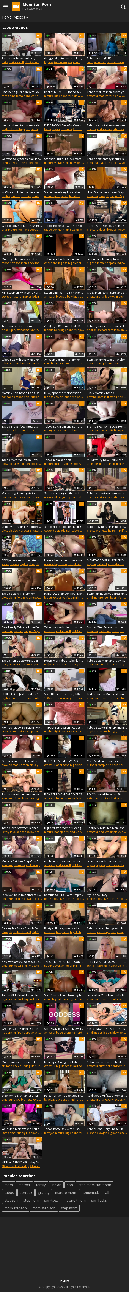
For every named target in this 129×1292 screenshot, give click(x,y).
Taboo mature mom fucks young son (107, 92)
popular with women (37, 1032)
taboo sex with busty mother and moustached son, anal (22, 359)
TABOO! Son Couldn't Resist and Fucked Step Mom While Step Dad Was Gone (64, 727)
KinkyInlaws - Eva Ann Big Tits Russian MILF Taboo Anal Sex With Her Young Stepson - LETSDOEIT (107, 1029)
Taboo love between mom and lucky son (22, 828)
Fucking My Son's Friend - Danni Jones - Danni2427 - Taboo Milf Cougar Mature (22, 928)
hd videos (41, 96)
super (35, 664)
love (13, 832)
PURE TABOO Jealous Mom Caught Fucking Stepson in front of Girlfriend (22, 694)
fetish (70, 597)
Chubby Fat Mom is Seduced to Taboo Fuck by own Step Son (22, 527)
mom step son (43, 1208)
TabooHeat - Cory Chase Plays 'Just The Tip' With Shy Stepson (107, 1129)
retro (90, 62)
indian (56, 1184)
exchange (103, 932)
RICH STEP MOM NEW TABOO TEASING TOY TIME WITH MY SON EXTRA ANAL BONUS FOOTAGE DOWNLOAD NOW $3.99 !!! (64, 761)
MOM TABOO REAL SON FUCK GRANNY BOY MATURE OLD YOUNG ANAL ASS (107, 560)
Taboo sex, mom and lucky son (107, 660)
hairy (5, 62)
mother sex (33, 363)
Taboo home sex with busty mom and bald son (64, 1129)
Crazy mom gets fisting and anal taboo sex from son (107, 293)
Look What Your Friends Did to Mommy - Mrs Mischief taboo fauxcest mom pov (107, 995)
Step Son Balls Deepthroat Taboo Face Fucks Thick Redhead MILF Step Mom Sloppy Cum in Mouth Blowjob (22, 895)
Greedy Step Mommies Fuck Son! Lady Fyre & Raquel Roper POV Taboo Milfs (22, 1029)
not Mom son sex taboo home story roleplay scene (64, 861)
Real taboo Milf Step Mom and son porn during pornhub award (107, 1096)
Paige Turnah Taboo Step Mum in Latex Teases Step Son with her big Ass (64, 1096)
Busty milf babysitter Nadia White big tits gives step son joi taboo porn (64, 928)
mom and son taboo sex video (21, 125)
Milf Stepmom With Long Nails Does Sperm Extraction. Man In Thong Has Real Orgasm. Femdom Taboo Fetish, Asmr (22, 293)
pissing (124, 397)
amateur (92, 96)
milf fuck (18, 999)
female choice (25, 96)
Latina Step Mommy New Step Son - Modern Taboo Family (107, 259)
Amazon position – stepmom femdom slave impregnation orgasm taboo (64, 359)
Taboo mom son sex (57, 460)
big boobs (60, 96)
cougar (40, 464)
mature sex (104, 129)
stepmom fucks (38, 163)
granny (75, 497)
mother (20, 363)
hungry (112, 731)
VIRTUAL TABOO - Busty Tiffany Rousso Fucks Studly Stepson (64, 694)
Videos (21, 17)
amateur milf (69, 966)
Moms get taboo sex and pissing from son (22, 259)
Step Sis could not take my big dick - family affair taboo (64, 995)
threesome (113, 230)
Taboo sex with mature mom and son (22, 794)
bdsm (64, 196)
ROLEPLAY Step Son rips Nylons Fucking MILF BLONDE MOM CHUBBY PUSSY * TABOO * (64, 594)
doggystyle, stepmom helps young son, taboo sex (64, 58)
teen (57, 196)
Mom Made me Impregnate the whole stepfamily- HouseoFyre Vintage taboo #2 (107, 761)
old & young (32, 62)
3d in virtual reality (84, 698)
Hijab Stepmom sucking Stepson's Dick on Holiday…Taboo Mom (107, 192)
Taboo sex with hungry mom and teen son (107, 727)
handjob (30, 464)
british (91, 899)
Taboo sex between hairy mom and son (22, 58)
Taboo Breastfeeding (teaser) (21, 426)
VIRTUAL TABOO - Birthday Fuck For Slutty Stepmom (22, 1162)
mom (9, 1184)
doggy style (80, 464)
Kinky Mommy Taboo (100, 393)
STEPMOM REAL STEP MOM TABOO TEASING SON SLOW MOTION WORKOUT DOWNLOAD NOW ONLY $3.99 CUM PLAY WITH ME (64, 1029)
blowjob (104, 196)
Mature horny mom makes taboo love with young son (64, 560)
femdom (74, 196)
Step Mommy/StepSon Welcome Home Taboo (107, 359)
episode (60, 531)
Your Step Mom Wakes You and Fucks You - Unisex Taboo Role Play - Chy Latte (22, 1129)
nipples (27, 296)
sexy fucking (19, 163)
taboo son (22, 397)
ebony (79, 999)
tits (4, 1066)
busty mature (119, 932)
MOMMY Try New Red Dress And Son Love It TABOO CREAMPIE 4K (107, 460)
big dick (73, 263)
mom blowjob (112, 966)
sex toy (6, 296)
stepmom (74, 62)
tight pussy (61, 731)
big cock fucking (34, 999)
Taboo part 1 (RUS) (99, 58)
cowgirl (58, 397)
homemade (91, 1192)
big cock (7, 999)
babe (47, 129)
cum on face (95, 966)
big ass (48, 62)
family (41, 1184)
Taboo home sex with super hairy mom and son (22, 660)
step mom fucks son (95, 1184)
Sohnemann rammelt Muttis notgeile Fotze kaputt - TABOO (107, 1062)
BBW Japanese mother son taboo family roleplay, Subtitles (64, 393)
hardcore (38, 196)
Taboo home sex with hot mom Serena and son (64, 226)
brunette (66, 129)
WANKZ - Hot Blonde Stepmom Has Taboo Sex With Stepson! (22, 192)
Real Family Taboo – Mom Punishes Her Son (22, 627)
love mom (36, 832)
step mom (69, 1208)
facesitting (8, 96)
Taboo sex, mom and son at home (64, 426)
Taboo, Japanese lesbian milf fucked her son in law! (107, 326)
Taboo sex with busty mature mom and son (107, 125)
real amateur (77, 731)
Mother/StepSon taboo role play (107, 627)
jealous (101, 230)
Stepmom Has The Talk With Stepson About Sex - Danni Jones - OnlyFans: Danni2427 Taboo (64, 293)
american (100, 62)
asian (97, 330)
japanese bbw (73, 397)
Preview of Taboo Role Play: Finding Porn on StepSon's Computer (64, 660)
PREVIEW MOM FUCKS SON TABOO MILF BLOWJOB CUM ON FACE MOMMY (107, 962)
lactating (20, 430)
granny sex (9, 731)
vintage (20, 129)
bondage (68, 999)
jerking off (42, 397)
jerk (32, 397)
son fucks (99, 1200)
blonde (15, 196)
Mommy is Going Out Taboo (62, 1062)
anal (5, 230)
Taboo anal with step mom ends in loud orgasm (64, 259)
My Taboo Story (97, 895)
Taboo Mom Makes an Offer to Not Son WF (22, 460)
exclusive (59, 597)
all (107, 1192)
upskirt (98, 464)
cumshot (19, 330)
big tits (56, 129)
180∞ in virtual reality (57, 698)
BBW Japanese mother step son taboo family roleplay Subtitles (22, 560)
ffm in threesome (84, 129)
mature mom (65, 1192)
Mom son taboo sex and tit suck (22, 1062)
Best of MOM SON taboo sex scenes (64, 92)
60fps (48, 664)
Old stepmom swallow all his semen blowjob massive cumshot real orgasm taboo (22, 761)
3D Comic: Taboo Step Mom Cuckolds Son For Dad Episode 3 (64, 527)
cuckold (49, 531)
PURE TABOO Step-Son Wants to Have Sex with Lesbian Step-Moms (64, 125)
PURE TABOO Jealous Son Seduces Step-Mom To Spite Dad (107, 226)
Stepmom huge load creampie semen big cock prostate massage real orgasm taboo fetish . (107, 594)
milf (21, 62)
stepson (11, 1200)
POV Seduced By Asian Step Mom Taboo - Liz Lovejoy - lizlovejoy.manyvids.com (107, 794)
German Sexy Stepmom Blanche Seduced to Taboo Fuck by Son (22, 159)
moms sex (82, 230)
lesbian (119, 330)
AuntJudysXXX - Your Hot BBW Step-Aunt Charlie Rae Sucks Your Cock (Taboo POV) (64, 326)
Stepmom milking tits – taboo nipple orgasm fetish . (64, 192)
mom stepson (16, 1208)
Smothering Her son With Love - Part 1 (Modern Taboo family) (22, 92)
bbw (70, 296)
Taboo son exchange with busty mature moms (107, 928)
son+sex (51, 1200)
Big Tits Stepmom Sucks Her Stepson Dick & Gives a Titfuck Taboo (107, 426)
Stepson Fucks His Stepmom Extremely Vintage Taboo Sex (64, 159)
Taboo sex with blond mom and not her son (64, 627)
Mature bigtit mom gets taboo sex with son (22, 493)
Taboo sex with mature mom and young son (107, 493)
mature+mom (74, 1200)
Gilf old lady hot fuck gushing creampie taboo (22, 226)
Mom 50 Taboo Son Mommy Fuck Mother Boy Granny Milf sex (22, 727)
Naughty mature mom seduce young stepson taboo (22, 962)
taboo (111, 62)
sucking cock (52, 966)
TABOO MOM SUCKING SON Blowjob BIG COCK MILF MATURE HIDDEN (64, 962)
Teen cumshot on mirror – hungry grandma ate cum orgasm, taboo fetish (22, 326)
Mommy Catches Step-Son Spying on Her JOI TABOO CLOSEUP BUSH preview (22, 861)
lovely (5, 832)
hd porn (26, 196)
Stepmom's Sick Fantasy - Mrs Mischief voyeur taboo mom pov (22, 1096)
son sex (26, 1192)
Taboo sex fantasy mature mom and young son (107, 159)
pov (81, 330)
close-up (7, 330)
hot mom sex (66, 230)
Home (6, 17)
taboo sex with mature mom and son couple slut (107, 861)
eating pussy (52, 430)
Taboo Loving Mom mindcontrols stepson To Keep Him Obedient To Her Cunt (107, 527)
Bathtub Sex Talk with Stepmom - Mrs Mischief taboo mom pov (64, 895)
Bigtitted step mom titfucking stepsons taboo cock (64, 828)
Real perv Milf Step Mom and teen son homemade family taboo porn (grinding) (107, 828)
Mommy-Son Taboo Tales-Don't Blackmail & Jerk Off (22, 393)
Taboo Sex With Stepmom (18, 594)
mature (14, 62)
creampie (114, 363)
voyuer (91, 564)
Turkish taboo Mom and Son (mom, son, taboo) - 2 (107, 694)
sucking (40, 1066)
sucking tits (27, 1066)
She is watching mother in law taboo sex (64, 493)
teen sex (101, 731)
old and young (106, 564)
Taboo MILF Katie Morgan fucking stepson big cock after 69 (22, 995)
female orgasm (107, 263)
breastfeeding (36, 430)
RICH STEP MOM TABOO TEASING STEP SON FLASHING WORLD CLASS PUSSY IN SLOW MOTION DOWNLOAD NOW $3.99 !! (64, 794)
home (65, 430)
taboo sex (60, 62)
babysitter (62, 932)
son (18, 263)
